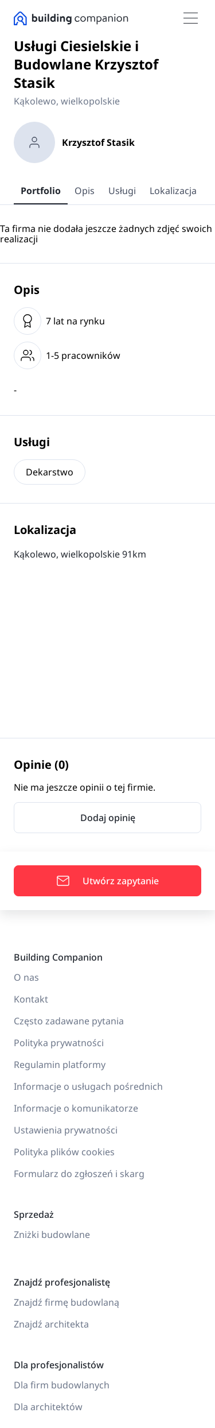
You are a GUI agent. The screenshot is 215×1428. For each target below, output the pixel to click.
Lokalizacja (173, 190)
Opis (85, 190)
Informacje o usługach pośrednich (88, 1086)
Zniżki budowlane (52, 1234)
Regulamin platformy (59, 1064)
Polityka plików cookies (64, 1152)
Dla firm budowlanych (62, 1385)
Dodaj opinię (107, 817)
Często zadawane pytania (69, 1021)
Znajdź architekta (51, 1324)
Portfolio (41, 190)
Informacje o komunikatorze (76, 1108)
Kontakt (31, 999)
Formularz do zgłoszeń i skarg (79, 1173)
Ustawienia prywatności (66, 1130)
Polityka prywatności (59, 1042)
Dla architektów (48, 1406)
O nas (26, 977)
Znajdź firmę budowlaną (66, 1302)
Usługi (122, 190)
